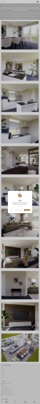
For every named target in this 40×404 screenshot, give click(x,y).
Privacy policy (20, 206)
